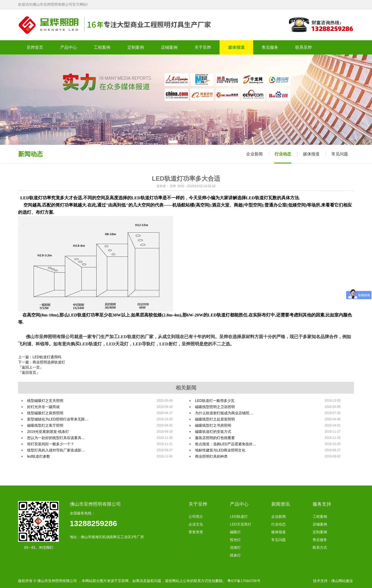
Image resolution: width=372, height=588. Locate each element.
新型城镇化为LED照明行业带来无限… (57, 419)
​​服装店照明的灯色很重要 (215, 438)
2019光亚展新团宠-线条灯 (48, 432)
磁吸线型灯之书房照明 (213, 425)
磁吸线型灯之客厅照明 (45, 425)
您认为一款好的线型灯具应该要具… (56, 438)
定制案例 (320, 532)
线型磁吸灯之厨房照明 (45, 413)
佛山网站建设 (342, 581)
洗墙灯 (235, 547)
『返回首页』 (29, 372)
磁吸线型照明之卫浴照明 (215, 407)
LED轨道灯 (239, 516)
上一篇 (39, 357)
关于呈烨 (198, 504)
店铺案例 (320, 524)
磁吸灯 (235, 532)
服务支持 (322, 504)
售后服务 (320, 540)
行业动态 (283, 154)
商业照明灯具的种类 (211, 456)
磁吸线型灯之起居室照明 (215, 419)
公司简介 (196, 516)
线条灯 (235, 555)
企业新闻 (254, 154)
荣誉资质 (196, 532)
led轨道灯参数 (38, 456)
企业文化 (196, 524)
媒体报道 (311, 154)
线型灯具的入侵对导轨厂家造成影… (56, 450)
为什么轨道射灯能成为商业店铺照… (224, 413)
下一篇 (41, 362)
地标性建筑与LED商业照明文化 (220, 450)
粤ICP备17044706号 (243, 581)
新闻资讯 (280, 504)
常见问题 (339, 154)
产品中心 (239, 504)
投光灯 (235, 540)
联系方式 (320, 547)
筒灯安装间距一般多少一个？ (50, 444)
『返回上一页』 (30, 367)
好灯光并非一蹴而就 (43, 407)
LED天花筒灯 (240, 524)
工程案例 (320, 516)
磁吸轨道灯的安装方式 (213, 432)
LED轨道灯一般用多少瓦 (215, 401)
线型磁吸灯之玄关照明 (45, 401)
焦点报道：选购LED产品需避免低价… (225, 444)
